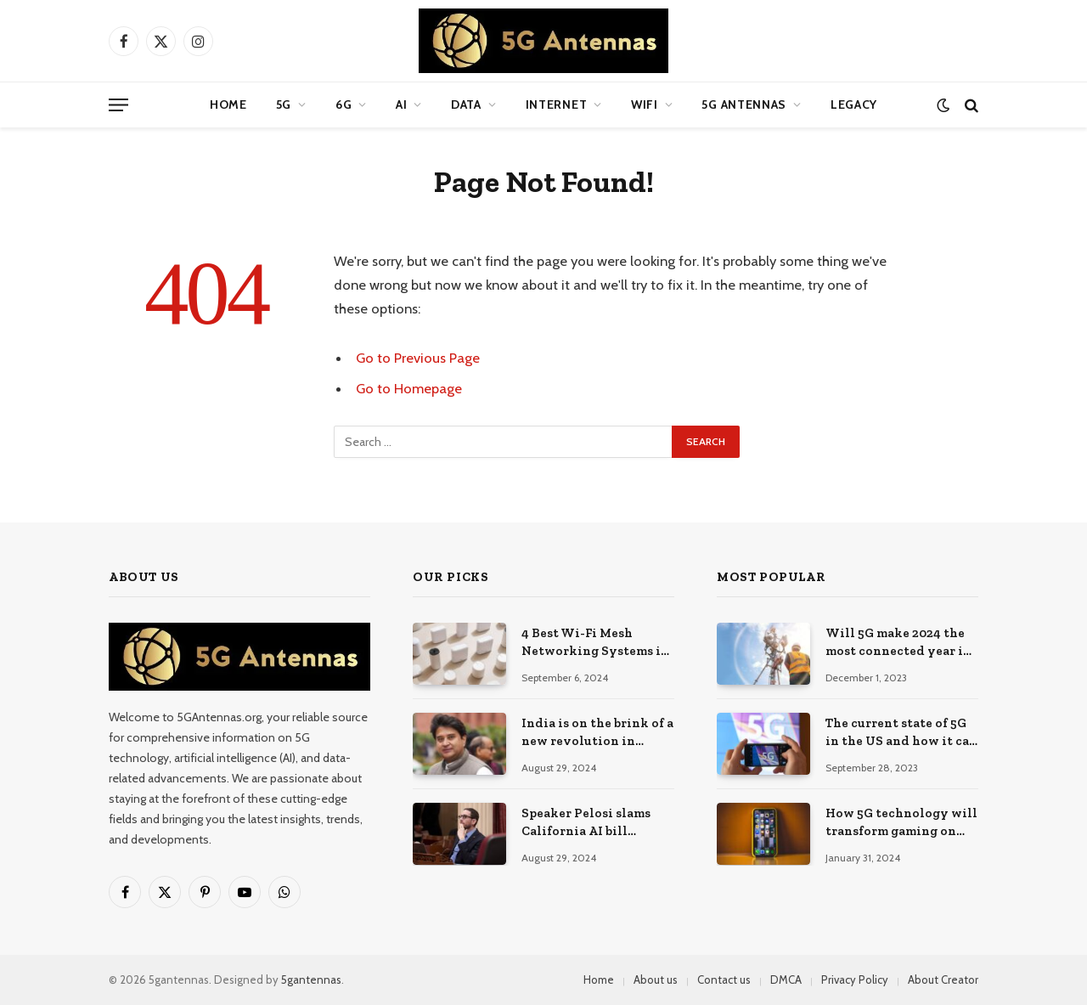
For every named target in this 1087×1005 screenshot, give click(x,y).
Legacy (854, 104)
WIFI (644, 104)
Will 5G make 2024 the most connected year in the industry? (898, 643)
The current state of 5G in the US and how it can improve (901, 733)
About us (656, 979)
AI (401, 104)
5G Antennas (743, 104)
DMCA (786, 979)
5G (283, 104)
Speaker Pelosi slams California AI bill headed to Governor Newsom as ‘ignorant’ (587, 823)
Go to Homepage (409, 388)
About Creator (943, 979)
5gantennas (311, 979)
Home (228, 104)
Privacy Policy (854, 979)
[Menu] (118, 105)
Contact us (724, 979)
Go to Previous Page (418, 357)
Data (466, 104)
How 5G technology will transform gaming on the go (901, 823)
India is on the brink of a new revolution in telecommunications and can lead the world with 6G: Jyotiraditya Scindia (597, 733)
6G (343, 104)
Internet (557, 104)
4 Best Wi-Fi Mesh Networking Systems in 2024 (595, 643)
